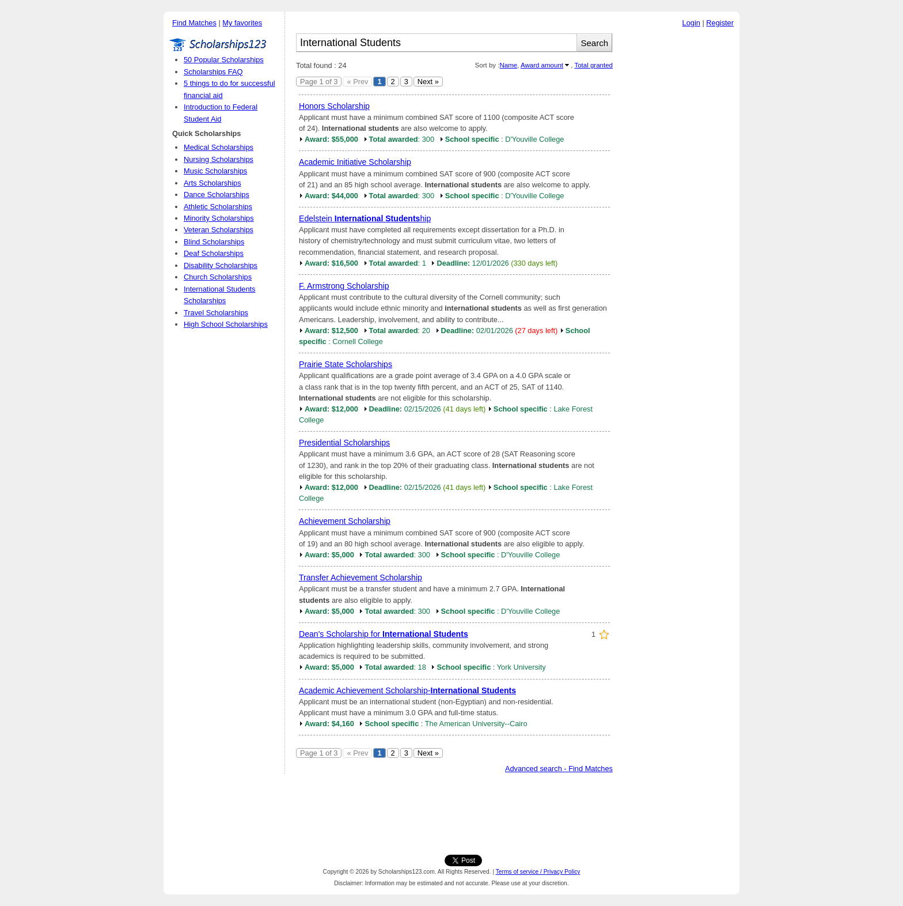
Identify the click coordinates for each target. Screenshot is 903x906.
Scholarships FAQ (213, 71)
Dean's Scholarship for (383, 634)
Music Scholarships (215, 171)
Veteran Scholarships (218, 229)
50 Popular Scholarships (224, 59)
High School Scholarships (226, 324)
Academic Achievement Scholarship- (407, 690)
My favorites (242, 22)
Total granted (593, 65)
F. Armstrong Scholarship (344, 285)
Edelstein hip (365, 218)
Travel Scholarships (216, 312)
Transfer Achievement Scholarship (360, 577)
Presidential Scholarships (344, 442)
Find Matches (194, 22)
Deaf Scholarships (214, 253)
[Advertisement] (679, 207)
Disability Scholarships (220, 265)
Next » (428, 81)
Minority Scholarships (219, 218)
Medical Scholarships (218, 147)
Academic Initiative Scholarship (355, 162)
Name (508, 65)
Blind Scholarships (214, 241)
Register (720, 22)
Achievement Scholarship (344, 521)
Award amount (542, 65)
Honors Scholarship (334, 106)
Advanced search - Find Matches (559, 768)
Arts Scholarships (212, 183)
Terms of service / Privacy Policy (538, 872)
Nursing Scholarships (218, 159)
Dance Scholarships (216, 194)
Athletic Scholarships (218, 206)
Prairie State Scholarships (345, 364)
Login (691, 22)
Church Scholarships (218, 277)
